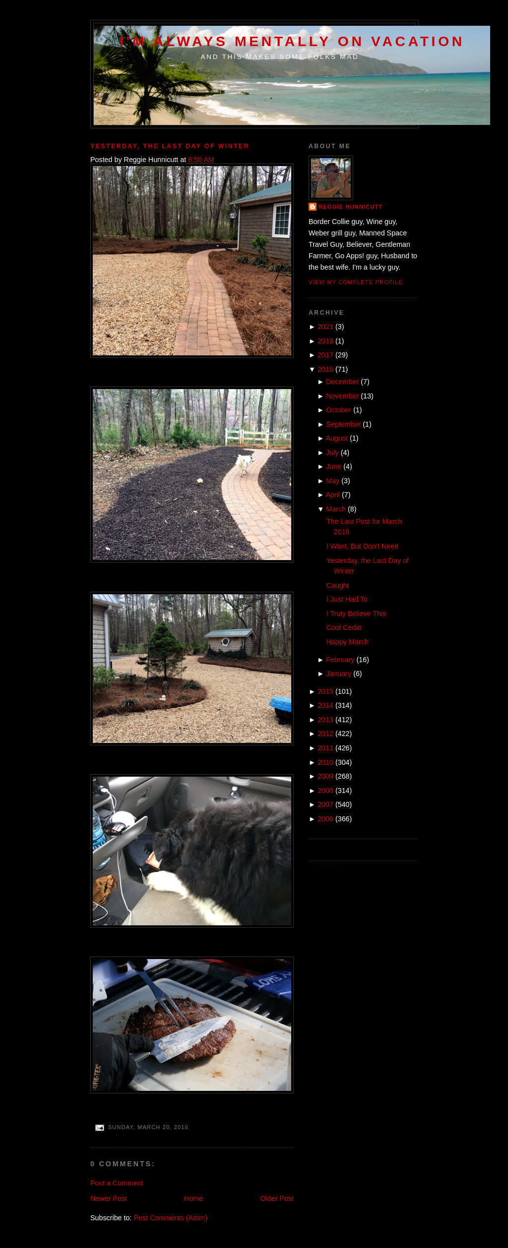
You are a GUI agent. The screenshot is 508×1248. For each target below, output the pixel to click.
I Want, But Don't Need (362, 546)
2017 (325, 355)
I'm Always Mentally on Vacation (292, 41)
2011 (325, 748)
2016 (325, 369)
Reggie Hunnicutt (350, 207)
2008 (325, 790)
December (342, 382)
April (333, 495)
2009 (325, 776)
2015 (325, 691)
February (340, 660)
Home (193, 1198)
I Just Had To (347, 599)
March (336, 509)
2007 (325, 804)
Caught (337, 585)
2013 (325, 720)
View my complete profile (356, 282)
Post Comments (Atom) (170, 1218)
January (338, 674)
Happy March (347, 642)
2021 (325, 327)
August (337, 438)
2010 (325, 762)
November (342, 396)
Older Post (277, 1198)
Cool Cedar (344, 627)
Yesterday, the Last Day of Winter (170, 146)
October (338, 410)
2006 (325, 819)
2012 (325, 733)
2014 (325, 705)
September (343, 424)
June (333, 466)
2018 (325, 341)
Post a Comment (116, 1183)
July (332, 452)
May (332, 481)
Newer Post (108, 1198)
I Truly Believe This (356, 614)
